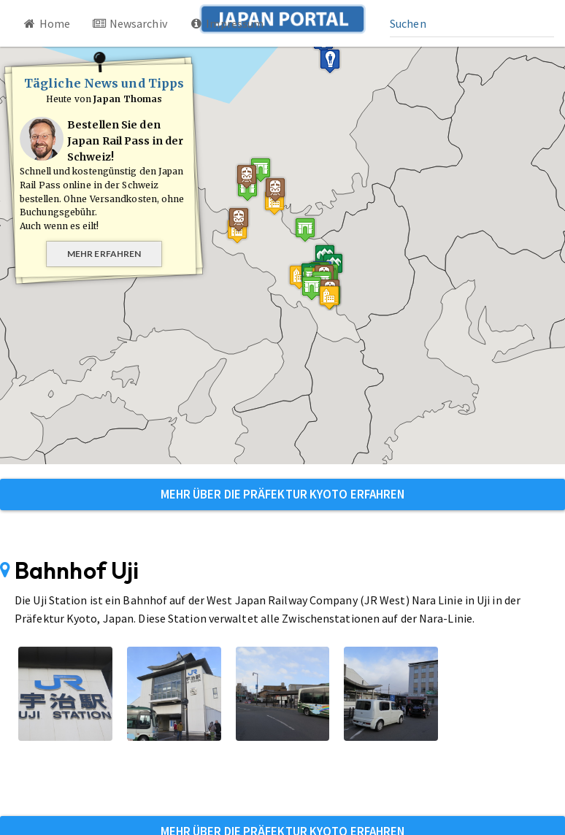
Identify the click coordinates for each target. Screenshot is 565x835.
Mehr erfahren (104, 253)
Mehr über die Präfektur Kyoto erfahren (283, 494)
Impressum (226, 23)
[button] (293, 242)
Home (46, 23)
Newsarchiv (129, 23)
